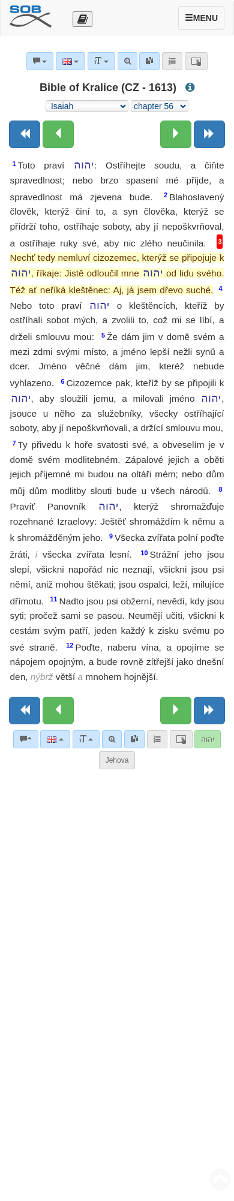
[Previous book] (24, 134)
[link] (134, 739)
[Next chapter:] (175, 134)
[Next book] (209, 134)
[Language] (55, 739)
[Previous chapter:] (58, 134)
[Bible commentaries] (25, 739)
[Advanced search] (112, 739)
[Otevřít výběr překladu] (82, 19)
